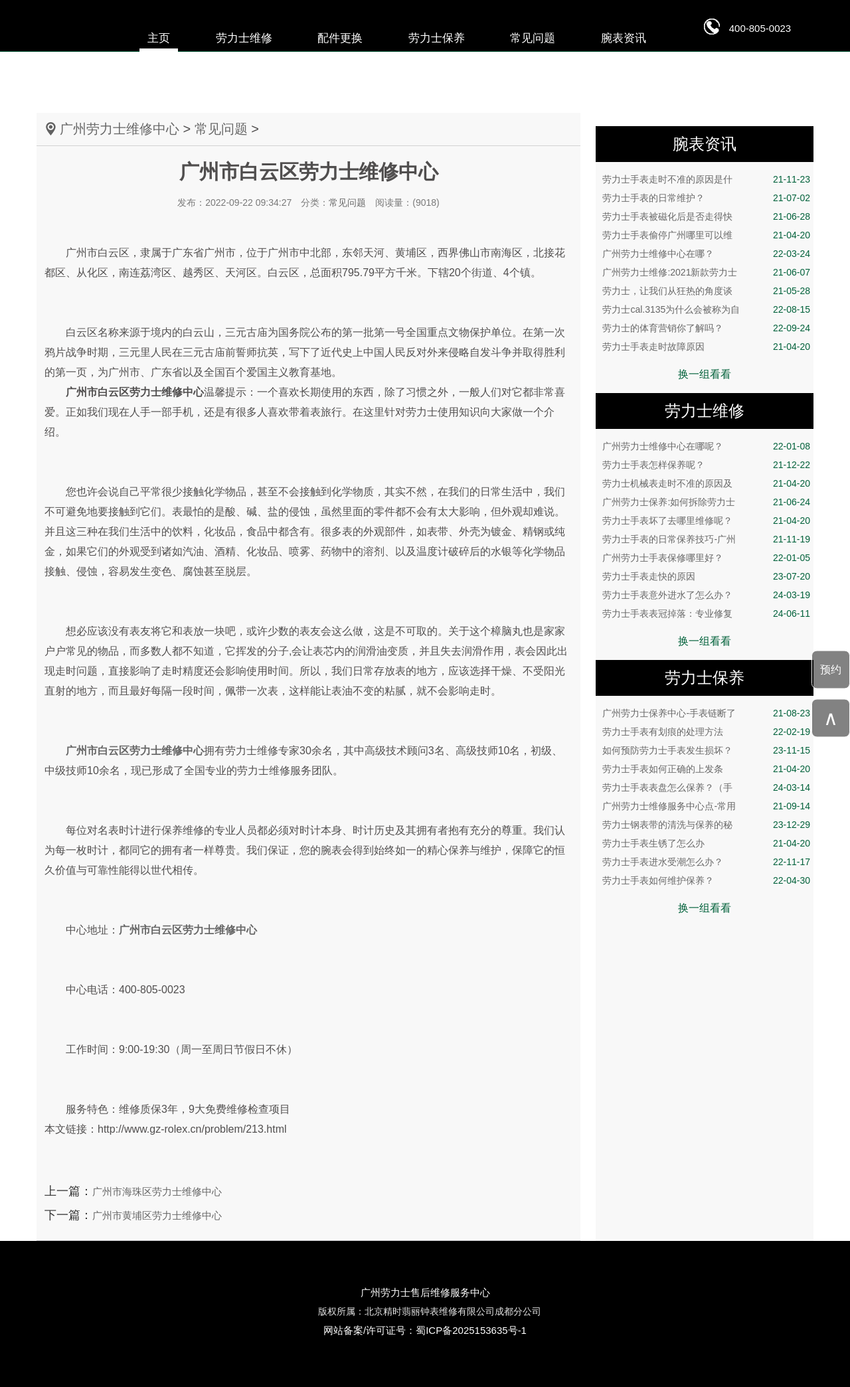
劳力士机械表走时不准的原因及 (706, 483)
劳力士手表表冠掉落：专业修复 (706, 613)
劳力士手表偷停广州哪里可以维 (706, 235)
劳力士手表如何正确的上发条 (706, 769)
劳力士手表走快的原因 (706, 576)
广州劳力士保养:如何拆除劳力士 (706, 502)
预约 (830, 669)
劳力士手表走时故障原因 (706, 346)
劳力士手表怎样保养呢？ (706, 464)
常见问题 (532, 38)
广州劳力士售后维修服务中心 (425, 1292)
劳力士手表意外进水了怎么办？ (706, 595)
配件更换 (340, 38)
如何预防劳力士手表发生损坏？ (706, 750)
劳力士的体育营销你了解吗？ (706, 328)
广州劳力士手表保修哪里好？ (706, 557)
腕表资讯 (623, 38)
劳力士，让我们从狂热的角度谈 (706, 291)
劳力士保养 (436, 38)
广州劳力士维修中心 (119, 129)
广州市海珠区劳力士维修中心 (157, 1191)
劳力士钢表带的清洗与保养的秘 (706, 824)
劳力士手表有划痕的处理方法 (706, 731)
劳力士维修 (244, 38)
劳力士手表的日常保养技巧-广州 (706, 539)
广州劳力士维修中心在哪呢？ (706, 446)
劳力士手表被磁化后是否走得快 (706, 216)
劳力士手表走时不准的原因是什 (706, 179)
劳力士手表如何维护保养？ (706, 880)
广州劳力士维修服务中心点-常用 (706, 806)
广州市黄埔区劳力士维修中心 (157, 1215)
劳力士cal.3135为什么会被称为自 (706, 309)
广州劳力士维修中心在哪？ (706, 253)
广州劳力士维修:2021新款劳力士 (706, 272)
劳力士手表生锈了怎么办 (706, 843)
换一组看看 (704, 374)
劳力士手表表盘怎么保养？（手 (706, 787)
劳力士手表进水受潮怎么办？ (706, 862)
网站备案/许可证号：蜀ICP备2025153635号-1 (425, 1330)
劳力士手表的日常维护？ (706, 198)
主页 (158, 38)
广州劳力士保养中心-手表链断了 (706, 713)
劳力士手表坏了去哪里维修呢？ (706, 520)
